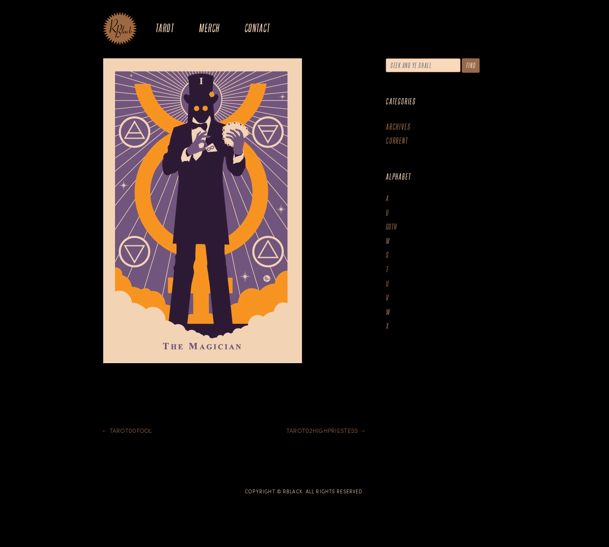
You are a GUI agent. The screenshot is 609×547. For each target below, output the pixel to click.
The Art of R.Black (120, 29)
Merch (209, 28)
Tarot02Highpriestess (326, 431)
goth (391, 226)
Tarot (164, 28)
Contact (257, 28)
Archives (398, 126)
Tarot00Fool (127, 431)
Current (397, 140)
